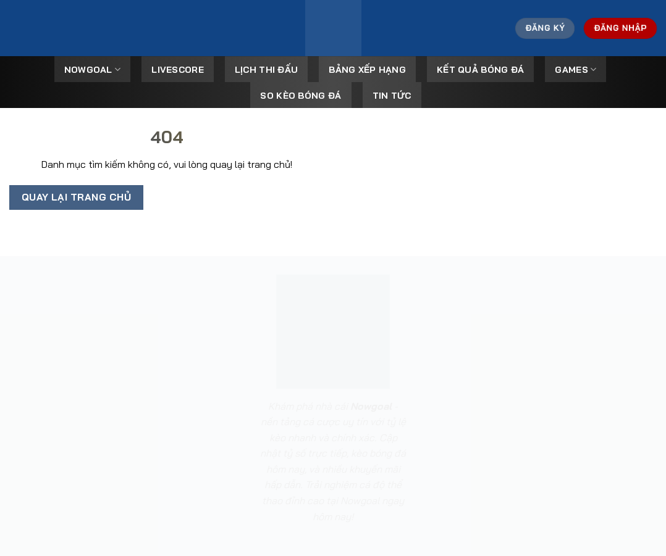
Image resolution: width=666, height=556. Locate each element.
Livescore (177, 69)
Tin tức (392, 95)
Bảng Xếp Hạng (367, 69)
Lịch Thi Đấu (266, 69)
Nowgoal (92, 69)
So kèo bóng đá (300, 95)
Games (575, 69)
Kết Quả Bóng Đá (480, 69)
